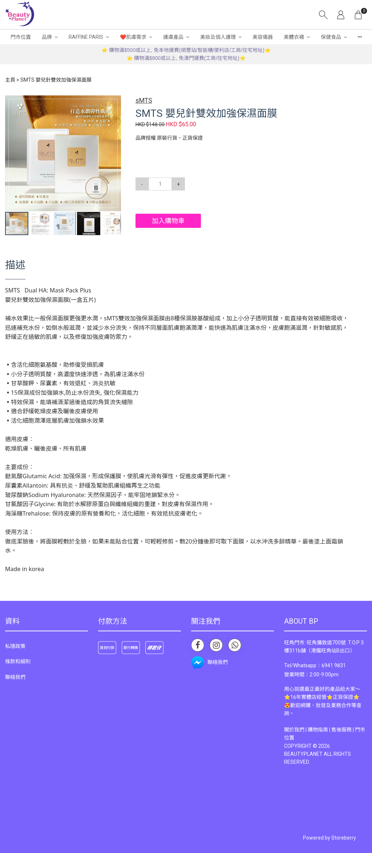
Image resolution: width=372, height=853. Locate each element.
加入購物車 (168, 221)
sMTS (144, 100)
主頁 (10, 80)
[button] (114, 102)
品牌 (47, 37)
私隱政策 (15, 646)
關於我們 (294, 730)
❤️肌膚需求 (133, 37)
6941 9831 (334, 665)
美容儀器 (262, 37)
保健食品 (331, 37)
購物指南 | (319, 730)
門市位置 (21, 37)
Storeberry (343, 838)
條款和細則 (18, 661)
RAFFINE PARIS (86, 37)
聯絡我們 (15, 677)
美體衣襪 (294, 37)
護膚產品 (173, 37)
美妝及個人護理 (218, 37)
